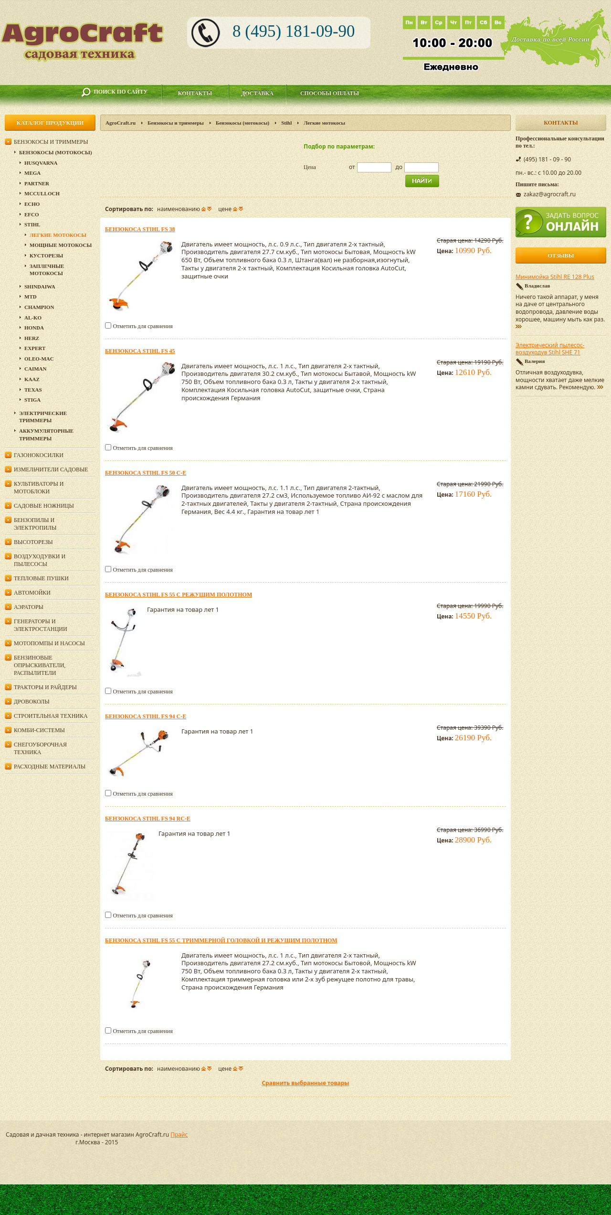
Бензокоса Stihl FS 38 (140, 229)
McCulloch (42, 193)
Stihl (286, 123)
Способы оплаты (329, 93)
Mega (32, 173)
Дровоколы (32, 701)
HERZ (31, 338)
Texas (33, 390)
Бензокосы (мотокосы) (242, 123)
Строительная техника (51, 716)
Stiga (32, 400)
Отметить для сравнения (142, 326)
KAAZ (32, 379)
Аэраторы (28, 607)
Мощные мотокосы (61, 245)
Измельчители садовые (51, 469)
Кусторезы (46, 255)
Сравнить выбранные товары (305, 1083)
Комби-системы (39, 730)
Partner (36, 183)
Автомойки (32, 592)
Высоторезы (33, 542)
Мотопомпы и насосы (49, 643)
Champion (39, 307)
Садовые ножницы (44, 505)
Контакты (195, 93)
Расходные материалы (49, 766)
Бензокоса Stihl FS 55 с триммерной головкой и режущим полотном (221, 940)
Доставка (257, 93)
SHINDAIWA (39, 286)
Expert (34, 348)
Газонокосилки (38, 455)
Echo (32, 204)
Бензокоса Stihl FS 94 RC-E (147, 818)
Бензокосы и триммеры (175, 123)
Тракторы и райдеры (45, 687)
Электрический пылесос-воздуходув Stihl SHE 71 (550, 349)
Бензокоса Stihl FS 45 (140, 351)
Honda (34, 327)
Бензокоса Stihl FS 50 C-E (145, 472)
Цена (310, 167)
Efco (31, 214)
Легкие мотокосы (58, 235)
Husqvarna (40, 163)
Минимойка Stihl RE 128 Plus (555, 277)
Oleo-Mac (39, 359)
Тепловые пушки (41, 578)
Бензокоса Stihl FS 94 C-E (145, 716)
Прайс (179, 1134)
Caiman (35, 369)
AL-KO (33, 317)
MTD (30, 296)
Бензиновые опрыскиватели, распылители (39, 665)
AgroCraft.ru (120, 123)
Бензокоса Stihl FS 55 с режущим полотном (178, 594)
